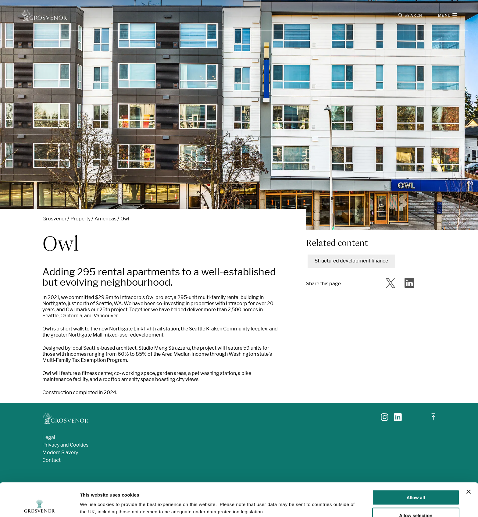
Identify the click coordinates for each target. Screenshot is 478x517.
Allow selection (415, 484)
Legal (48, 437)
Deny (416, 502)
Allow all (415, 466)
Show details (320, 500)
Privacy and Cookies (65, 445)
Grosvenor (54, 219)
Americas (105, 219)
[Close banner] (468, 460)
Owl (124, 219)
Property (80, 219)
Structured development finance (351, 261)
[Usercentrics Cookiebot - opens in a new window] (39, 505)
